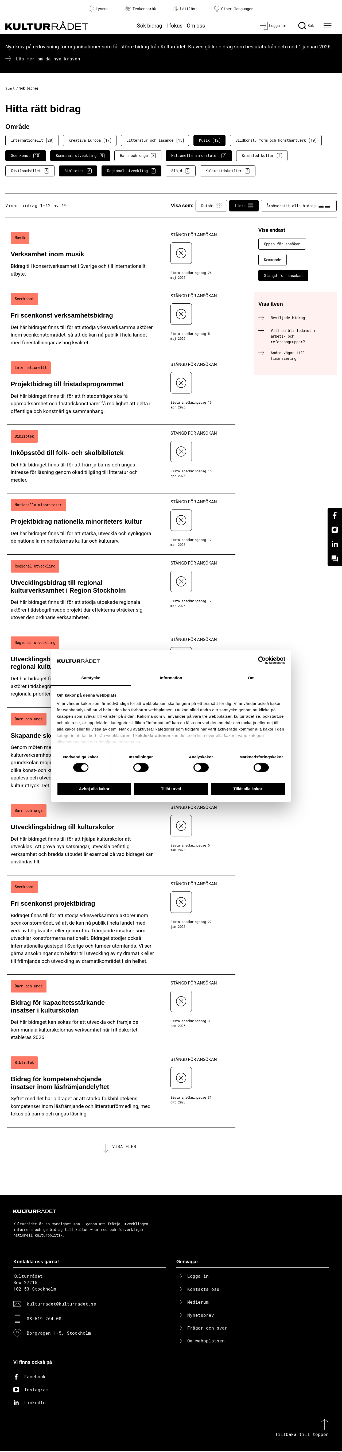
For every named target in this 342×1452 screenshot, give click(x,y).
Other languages (233, 9)
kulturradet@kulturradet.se (61, 1305)
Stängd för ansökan (283, 275)
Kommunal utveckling (80, 155)
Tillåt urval (171, 788)
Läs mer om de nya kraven (48, 58)
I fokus (174, 25)
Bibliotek (78, 170)
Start (10, 88)
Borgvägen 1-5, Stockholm (59, 1334)
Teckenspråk (141, 8)
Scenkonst (25, 155)
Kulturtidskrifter (227, 170)
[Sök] (306, 25)
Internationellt (32, 140)
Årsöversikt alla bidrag (298, 205)
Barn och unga (138, 155)
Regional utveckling (131, 170)
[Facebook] (335, 515)
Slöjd (180, 170)
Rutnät (211, 205)
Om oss (196, 25)
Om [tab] (251, 677)
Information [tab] (171, 677)
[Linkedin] (335, 544)
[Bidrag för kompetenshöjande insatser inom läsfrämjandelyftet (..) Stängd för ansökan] (121, 1089)
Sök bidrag (149, 25)
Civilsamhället (30, 170)
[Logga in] (273, 25)
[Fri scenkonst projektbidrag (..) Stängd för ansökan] (121, 925)
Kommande (272, 259)
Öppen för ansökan (282, 243)
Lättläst (185, 8)
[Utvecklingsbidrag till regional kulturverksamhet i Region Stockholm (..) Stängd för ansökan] (121, 593)
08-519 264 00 (44, 1319)
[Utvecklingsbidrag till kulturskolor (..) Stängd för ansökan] (121, 837)
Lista (244, 205)
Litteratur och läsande (155, 140)
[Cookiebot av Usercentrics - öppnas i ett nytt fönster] (262, 661)
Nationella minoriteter (198, 155)
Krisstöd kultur (262, 155)
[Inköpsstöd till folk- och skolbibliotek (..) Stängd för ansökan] (121, 459)
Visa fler (124, 1147)
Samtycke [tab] (90, 677)
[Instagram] (335, 530)
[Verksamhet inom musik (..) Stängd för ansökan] (121, 257)
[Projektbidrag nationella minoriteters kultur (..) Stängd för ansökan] (121, 524)
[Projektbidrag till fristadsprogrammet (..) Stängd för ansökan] (121, 390)
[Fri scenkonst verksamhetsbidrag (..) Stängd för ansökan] (121, 321)
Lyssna (98, 8)
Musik (209, 140)
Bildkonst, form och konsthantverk (275, 140)
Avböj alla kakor (94, 788)
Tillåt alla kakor (247, 788)
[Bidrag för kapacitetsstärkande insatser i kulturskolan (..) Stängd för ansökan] (121, 1013)
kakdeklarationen (152, 735)
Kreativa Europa (90, 140)
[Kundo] (335, 558)
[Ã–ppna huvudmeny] (328, 26)
